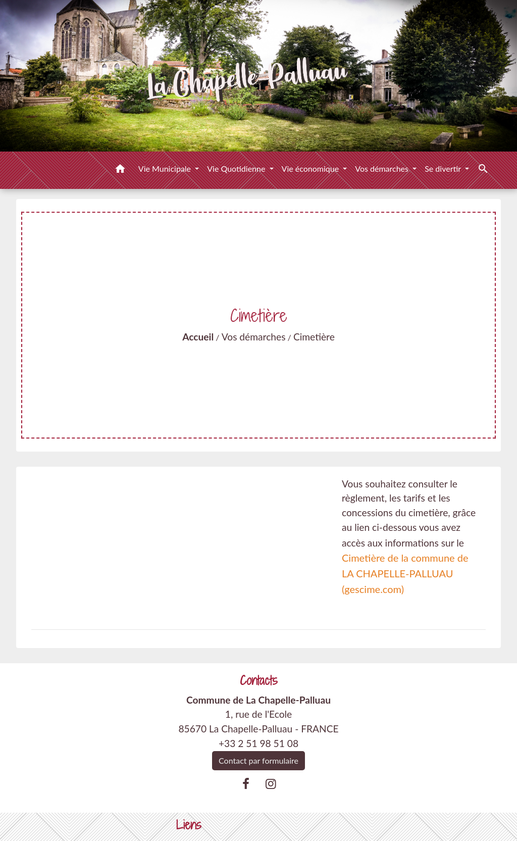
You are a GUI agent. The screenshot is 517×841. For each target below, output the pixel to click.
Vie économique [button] (311, 168)
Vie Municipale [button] (165, 168)
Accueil (198, 336)
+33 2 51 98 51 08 (258, 743)
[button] (120, 170)
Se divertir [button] (444, 168)
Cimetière (314, 336)
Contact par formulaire (258, 760)
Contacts (259, 680)
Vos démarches (254, 336)
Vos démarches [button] (382, 168)
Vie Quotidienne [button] (237, 168)
